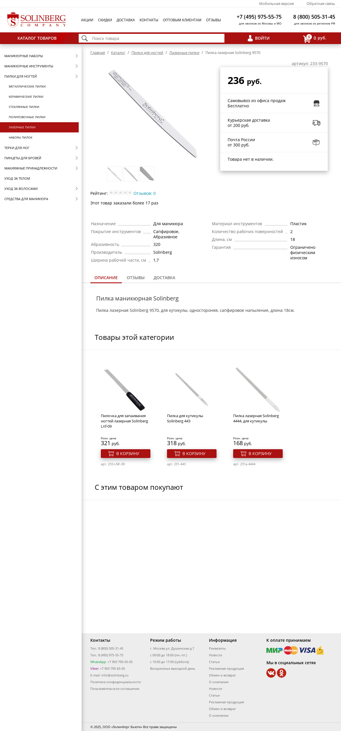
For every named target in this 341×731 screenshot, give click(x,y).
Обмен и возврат (222, 675)
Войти (262, 38)
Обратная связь (321, 3)
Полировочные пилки (27, 117)
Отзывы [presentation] (136, 277)
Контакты (149, 20)
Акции (87, 20)
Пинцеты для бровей (22, 158)
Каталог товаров (37, 38)
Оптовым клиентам (182, 20)
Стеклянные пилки (24, 107)
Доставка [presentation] (164, 277)
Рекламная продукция (226, 668)
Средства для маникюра (26, 199)
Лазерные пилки (22, 127)
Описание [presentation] (106, 277)
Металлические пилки (27, 86)
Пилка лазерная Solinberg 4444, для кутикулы (256, 418)
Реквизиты (217, 648)
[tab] (106, 278)
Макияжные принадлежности (30, 168)
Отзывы (213, 20)
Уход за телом (17, 178)
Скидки (105, 20)
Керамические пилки (26, 97)
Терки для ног (16, 148)
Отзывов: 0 (144, 193)
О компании (218, 682)
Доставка (126, 20)
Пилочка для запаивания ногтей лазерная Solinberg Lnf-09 (124, 421)
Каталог (118, 52)
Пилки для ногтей (20, 76)
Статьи (214, 662)
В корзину (127, 453)
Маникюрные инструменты (28, 66)
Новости (215, 655)
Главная (97, 52)
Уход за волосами (21, 188)
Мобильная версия (276, 3)
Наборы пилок (20, 137)
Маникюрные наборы (23, 56)
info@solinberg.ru (115, 675)
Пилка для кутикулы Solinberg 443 (185, 418)
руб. (314, 38)
